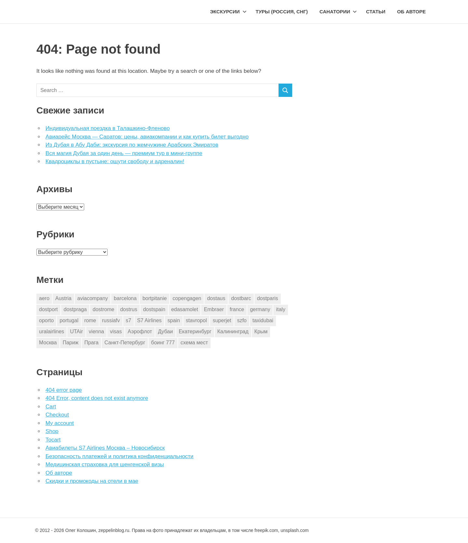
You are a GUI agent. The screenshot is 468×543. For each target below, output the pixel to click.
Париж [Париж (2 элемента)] (71, 342)
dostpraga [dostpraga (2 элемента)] (75, 309)
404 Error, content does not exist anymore (97, 398)
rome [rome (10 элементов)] (90, 320)
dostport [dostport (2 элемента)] (48, 309)
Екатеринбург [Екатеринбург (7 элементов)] (195, 331)
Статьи (375, 11)
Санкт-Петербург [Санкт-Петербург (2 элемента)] (124, 342)
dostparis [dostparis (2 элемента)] (267, 298)
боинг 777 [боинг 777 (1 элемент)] (163, 342)
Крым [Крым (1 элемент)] (261, 331)
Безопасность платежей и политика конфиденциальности (119, 456)
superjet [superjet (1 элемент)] (222, 320)
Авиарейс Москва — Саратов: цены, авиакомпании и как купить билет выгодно (147, 137)
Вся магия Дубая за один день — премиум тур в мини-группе (124, 153)
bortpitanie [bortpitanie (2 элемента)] (154, 298)
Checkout (57, 415)
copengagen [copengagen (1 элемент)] (187, 298)
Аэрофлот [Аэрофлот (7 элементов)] (140, 331)
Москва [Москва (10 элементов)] (48, 342)
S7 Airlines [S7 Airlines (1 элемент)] (149, 320)
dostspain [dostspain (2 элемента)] (154, 309)
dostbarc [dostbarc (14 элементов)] (241, 298)
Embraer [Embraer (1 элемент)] (214, 309)
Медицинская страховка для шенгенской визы (105, 464)
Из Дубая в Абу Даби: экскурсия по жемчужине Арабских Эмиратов (132, 145)
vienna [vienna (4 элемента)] (96, 331)
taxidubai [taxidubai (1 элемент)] (263, 320)
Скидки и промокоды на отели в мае (92, 481)
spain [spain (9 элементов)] (173, 320)
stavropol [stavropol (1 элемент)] (196, 320)
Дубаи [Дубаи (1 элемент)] (165, 331)
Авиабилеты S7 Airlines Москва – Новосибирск (105, 448)
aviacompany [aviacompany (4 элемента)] (92, 298)
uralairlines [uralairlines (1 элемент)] (51, 331)
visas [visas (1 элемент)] (116, 331)
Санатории (338, 11)
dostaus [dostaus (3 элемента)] (216, 298)
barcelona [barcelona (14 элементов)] (125, 298)
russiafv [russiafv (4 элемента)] (111, 320)
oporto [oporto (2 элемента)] (46, 320)
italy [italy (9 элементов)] (280, 309)
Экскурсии (228, 11)
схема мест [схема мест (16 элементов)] (194, 342)
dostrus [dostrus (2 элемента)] (128, 309)
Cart (51, 407)
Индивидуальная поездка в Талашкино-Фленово (108, 128)
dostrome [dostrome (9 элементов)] (103, 309)
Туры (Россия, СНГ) (282, 11)
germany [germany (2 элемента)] (260, 309)
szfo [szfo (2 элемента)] (241, 320)
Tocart (53, 440)
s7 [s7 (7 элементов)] (128, 320)
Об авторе (411, 11)
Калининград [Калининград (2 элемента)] (233, 331)
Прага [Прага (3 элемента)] (91, 342)
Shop (52, 431)
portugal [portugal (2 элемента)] (68, 320)
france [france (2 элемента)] (237, 309)
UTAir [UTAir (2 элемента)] (76, 331)
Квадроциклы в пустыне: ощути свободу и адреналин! (115, 161)
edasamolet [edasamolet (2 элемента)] (184, 309)
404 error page (64, 390)
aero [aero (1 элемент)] (44, 298)
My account (60, 423)
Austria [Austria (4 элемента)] (63, 298)
